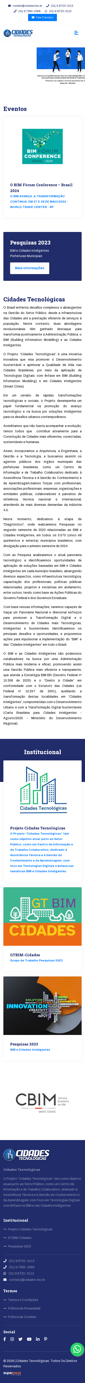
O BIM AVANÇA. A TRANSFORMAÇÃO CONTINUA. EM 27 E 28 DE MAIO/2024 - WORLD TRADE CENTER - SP (39, 202)
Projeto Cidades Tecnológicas (37, 828)
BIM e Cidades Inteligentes (30, 1049)
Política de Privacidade (21, 1308)
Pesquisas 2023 (24, 1044)
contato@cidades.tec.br (25, 5)
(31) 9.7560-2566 (27, 11)
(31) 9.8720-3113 (59, 5)
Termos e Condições (20, 1300)
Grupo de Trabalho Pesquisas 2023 (36, 960)
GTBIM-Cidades (25, 954)
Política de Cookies (19, 1317)
